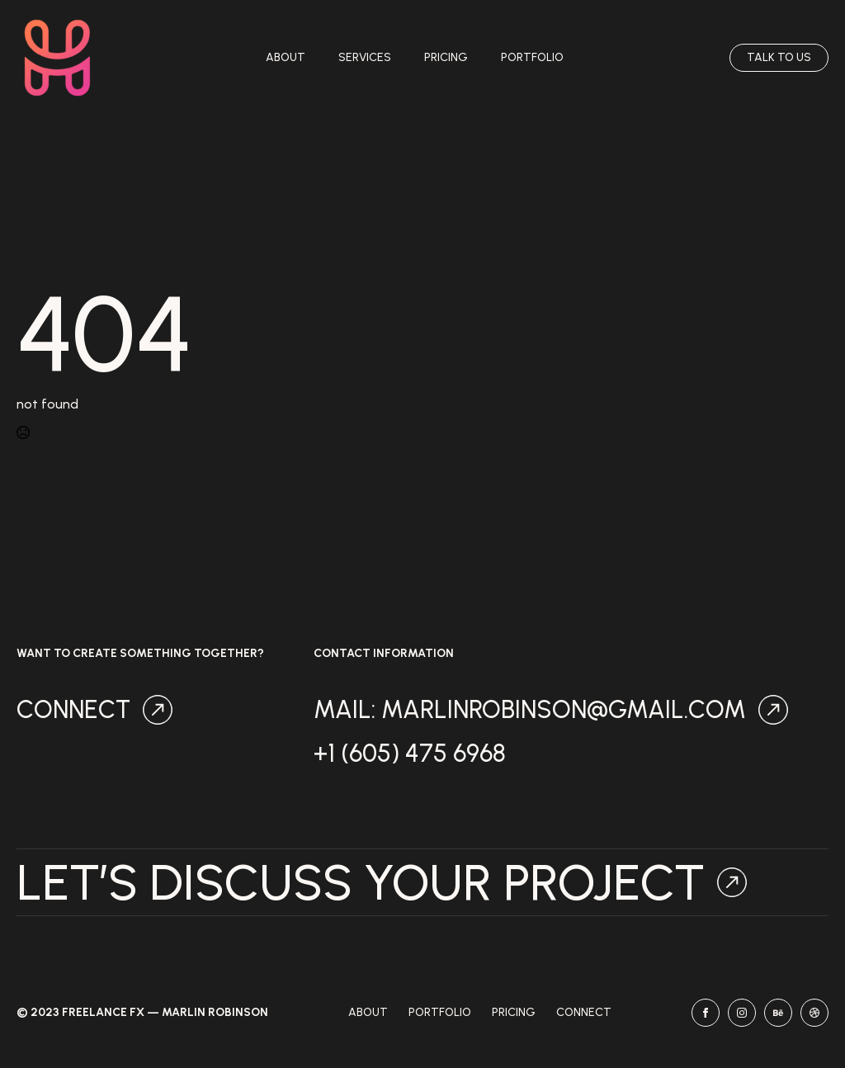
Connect (583, 1012)
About (285, 57)
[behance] (778, 1013)
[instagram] (742, 1013)
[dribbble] (814, 1013)
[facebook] (706, 1013)
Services (364, 57)
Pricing (446, 57)
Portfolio (532, 57)
